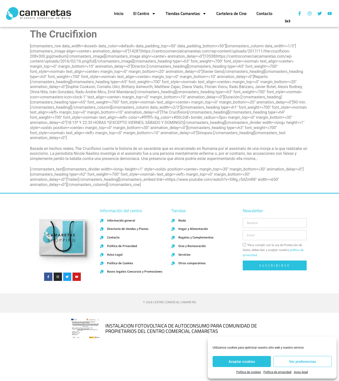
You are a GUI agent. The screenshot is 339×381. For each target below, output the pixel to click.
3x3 (287, 19)
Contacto (264, 13)
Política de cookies (248, 372)
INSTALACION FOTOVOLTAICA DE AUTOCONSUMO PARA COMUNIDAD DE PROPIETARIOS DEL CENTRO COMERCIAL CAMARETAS (181, 328)
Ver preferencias (302, 361)
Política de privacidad (277, 372)
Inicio (118, 13)
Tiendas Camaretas (186, 13)
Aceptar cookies (242, 361)
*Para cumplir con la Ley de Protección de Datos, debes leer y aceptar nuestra (273, 250)
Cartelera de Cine (231, 13)
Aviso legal (301, 372)
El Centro (144, 13)
